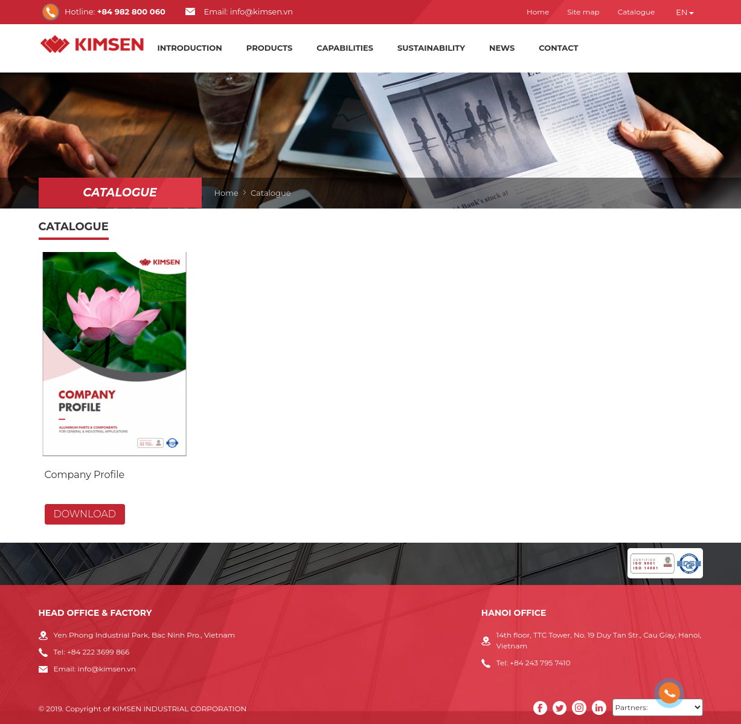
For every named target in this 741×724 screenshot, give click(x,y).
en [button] (684, 12)
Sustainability (431, 48)
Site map (583, 11)
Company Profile (85, 474)
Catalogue (636, 11)
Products (269, 48)
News (502, 48)
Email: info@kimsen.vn (248, 11)
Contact (558, 48)
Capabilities (344, 48)
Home (538, 11)
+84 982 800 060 (131, 11)
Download (85, 514)
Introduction (190, 48)
